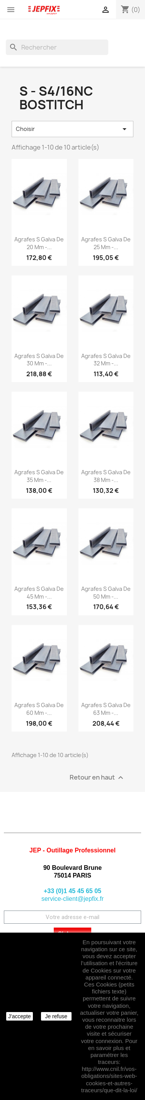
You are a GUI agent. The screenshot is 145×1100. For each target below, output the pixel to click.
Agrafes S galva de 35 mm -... (39, 476)
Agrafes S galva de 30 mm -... (39, 359)
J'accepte (19, 1016)
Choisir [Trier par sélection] (72, 129)
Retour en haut (97, 778)
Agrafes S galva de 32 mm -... (106, 359)
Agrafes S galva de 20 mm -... (39, 243)
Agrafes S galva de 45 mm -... (39, 592)
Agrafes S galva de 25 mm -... (106, 243)
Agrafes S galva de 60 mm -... (39, 708)
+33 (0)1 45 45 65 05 (72, 891)
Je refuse (56, 1016)
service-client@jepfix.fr (72, 898)
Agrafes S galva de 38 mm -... (106, 476)
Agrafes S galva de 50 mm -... (106, 592)
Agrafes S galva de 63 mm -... (106, 708)
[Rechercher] (57, 47)
